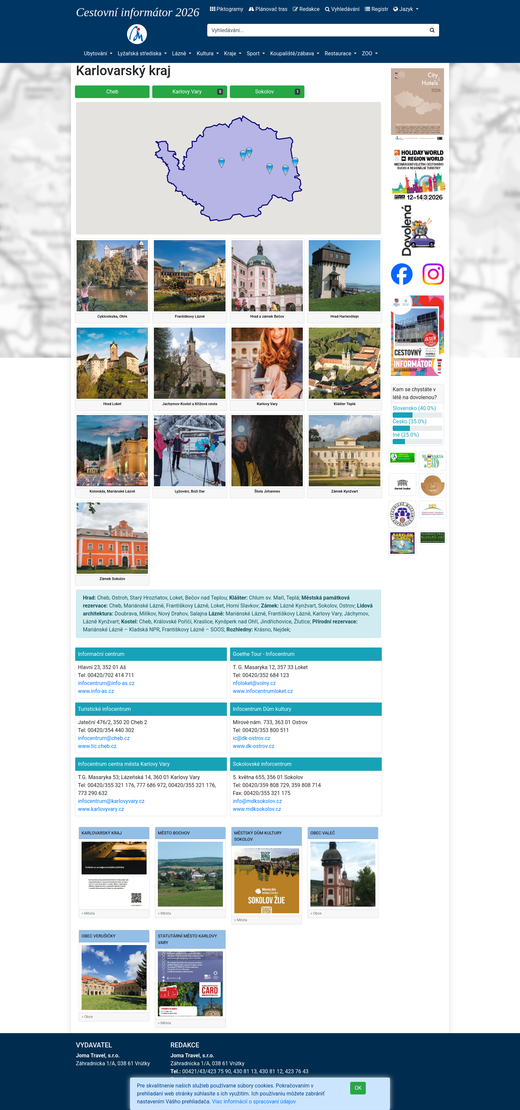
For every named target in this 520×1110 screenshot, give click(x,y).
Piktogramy (226, 9)
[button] (243, 155)
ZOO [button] (367, 53)
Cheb (112, 91)
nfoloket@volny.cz (254, 683)
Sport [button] (254, 53)
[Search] (316, 30)
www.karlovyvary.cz (101, 809)
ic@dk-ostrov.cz (251, 738)
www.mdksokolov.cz (257, 809)
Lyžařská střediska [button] (140, 53)
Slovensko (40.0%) (414, 408)
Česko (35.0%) (409, 421)
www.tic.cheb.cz (97, 746)
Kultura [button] (206, 53)
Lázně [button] (180, 53)
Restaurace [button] (339, 53)
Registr (376, 9)
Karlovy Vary (197, 91)
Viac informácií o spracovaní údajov (254, 1101)
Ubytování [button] (96, 53)
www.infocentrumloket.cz (263, 691)
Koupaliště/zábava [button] (292, 53)
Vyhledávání (342, 9)
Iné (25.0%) (406, 435)
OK (358, 1088)
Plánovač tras (267, 9)
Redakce (306, 9)
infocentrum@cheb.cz (104, 738)
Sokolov (277, 91)
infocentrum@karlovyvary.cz (111, 801)
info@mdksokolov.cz (257, 801)
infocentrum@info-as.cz (106, 683)
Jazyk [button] (403, 9)
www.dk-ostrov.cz (253, 746)
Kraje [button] (230, 53)
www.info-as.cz (96, 691)
